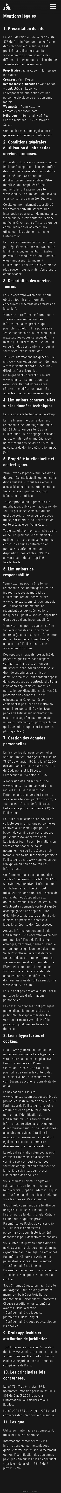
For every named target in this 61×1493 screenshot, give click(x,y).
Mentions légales (30, 1491)
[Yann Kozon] (16, 6)
